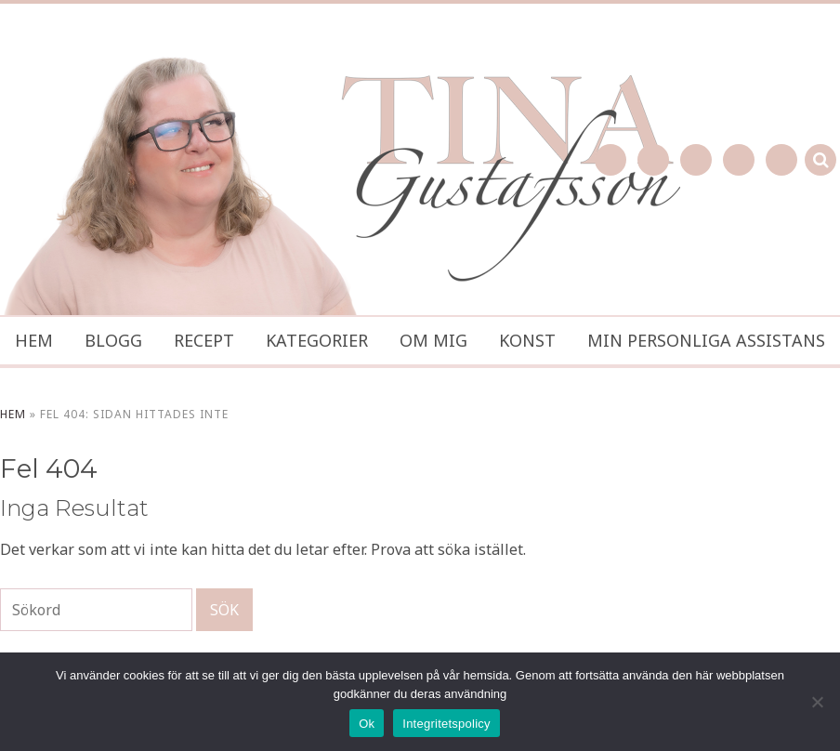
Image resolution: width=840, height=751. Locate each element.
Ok (366, 724)
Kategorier (317, 340)
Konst (527, 340)
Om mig (433, 340)
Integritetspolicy (446, 724)
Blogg (113, 340)
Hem (34, 340)
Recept (204, 340)
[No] (816, 701)
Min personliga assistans (706, 340)
